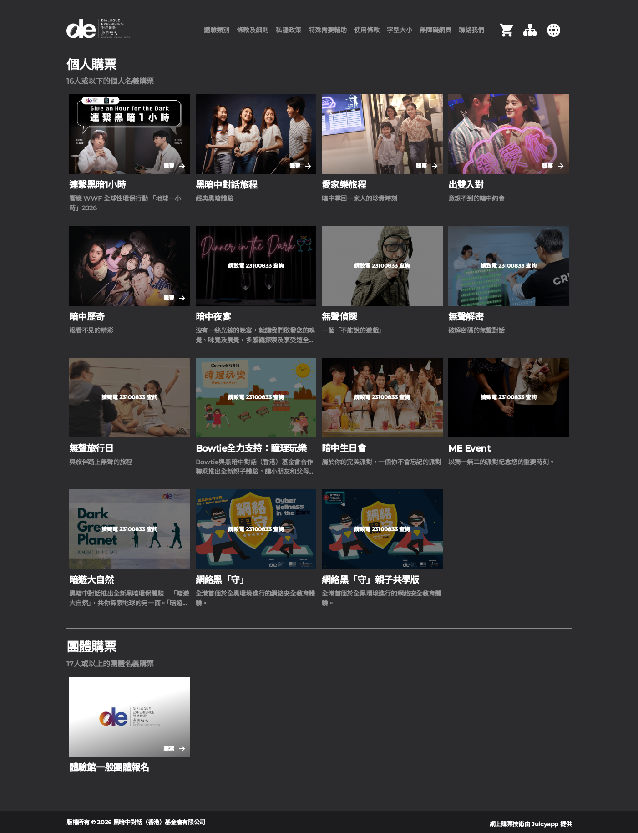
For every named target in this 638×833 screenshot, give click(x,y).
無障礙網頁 (435, 34)
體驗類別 (216, 34)
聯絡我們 (471, 34)
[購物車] (506, 34)
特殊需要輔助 (328, 34)
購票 (174, 173)
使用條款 (367, 34)
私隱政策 (288, 34)
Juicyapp (545, 824)
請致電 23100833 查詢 (256, 272)
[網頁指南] (529, 34)
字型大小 (399, 34)
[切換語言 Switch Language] (553, 34)
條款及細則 (252, 34)
